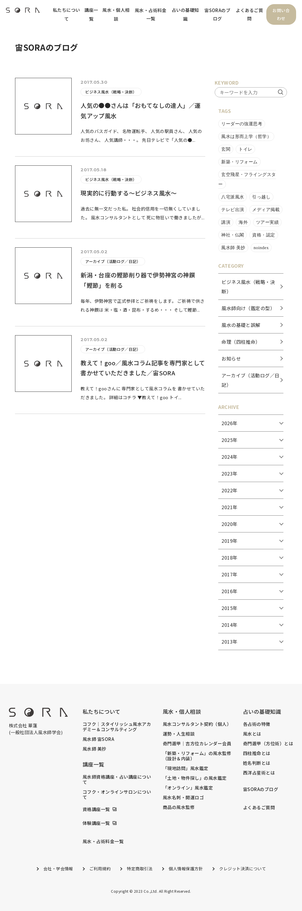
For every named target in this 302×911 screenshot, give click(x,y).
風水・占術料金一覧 (150, 14)
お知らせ (231, 358)
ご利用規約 (100, 868)
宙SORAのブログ (217, 14)
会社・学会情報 (58, 868)
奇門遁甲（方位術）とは (268, 743)
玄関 (225, 149)
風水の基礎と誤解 (240, 324)
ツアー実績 (267, 222)
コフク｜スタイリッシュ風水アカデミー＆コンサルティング (117, 726)
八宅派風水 (232, 197)
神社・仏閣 (232, 235)
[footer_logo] (38, 714)
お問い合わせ (281, 14)
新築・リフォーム (239, 161)
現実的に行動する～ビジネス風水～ (129, 193)
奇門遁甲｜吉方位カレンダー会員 (197, 743)
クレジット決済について (242, 868)
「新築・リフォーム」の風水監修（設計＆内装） (197, 756)
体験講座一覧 (96, 823)
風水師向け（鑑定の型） (248, 308)
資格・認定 (263, 235)
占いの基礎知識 (185, 14)
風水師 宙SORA (98, 739)
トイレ (245, 149)
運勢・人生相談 (179, 733)
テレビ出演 (232, 209)
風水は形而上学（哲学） (246, 136)
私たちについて (66, 14)
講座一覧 (91, 14)
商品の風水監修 (179, 807)
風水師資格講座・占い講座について (117, 779)
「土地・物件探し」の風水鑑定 (195, 778)
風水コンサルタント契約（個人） (197, 724)
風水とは (252, 733)
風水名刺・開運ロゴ (183, 797)
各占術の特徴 (256, 724)
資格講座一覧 (96, 809)
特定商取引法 (139, 868)
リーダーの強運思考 (241, 123)
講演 (225, 222)
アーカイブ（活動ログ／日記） (113, 261)
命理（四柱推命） (240, 341)
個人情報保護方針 (186, 868)
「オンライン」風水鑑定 (188, 787)
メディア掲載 (266, 209)
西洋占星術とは (259, 772)
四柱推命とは (256, 753)
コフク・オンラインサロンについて (117, 794)
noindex (261, 247)
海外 (243, 222)
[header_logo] (23, 11)
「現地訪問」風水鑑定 (186, 768)
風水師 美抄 (233, 247)
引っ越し (261, 197)
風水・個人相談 (116, 14)
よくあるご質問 (249, 14)
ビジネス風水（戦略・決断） (111, 92)
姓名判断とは (256, 763)
